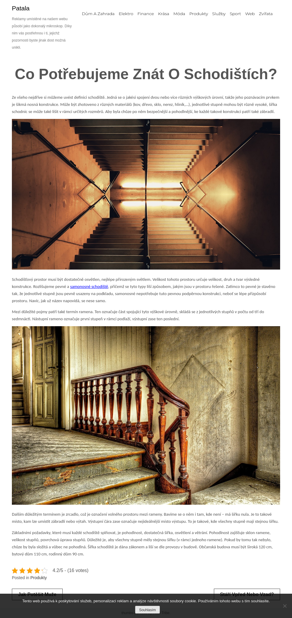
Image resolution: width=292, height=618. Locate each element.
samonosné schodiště (89, 286)
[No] (285, 606)
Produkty (38, 577)
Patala (21, 8)
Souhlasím (147, 610)
